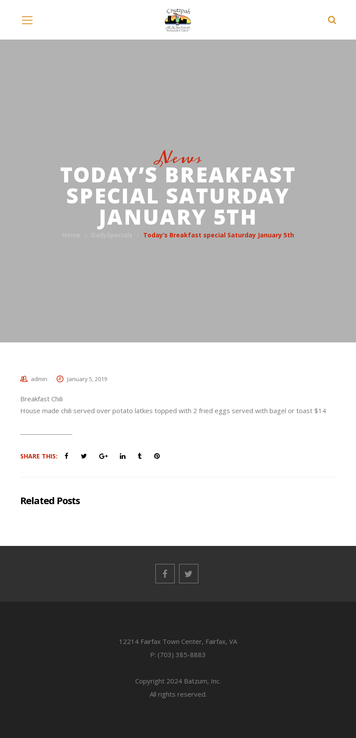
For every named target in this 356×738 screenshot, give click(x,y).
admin (39, 379)
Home (71, 235)
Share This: (39, 456)
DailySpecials (112, 235)
